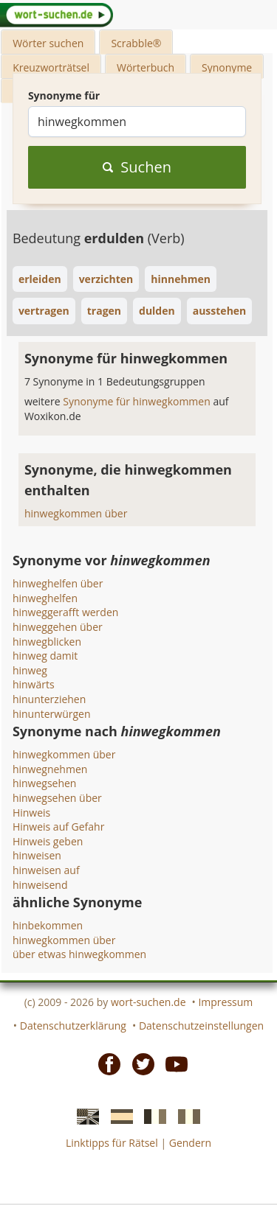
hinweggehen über (58, 627)
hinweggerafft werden (65, 612)
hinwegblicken (47, 642)
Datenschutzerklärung (73, 1026)
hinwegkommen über (76, 513)
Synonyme (227, 67)
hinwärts (34, 684)
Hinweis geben (48, 841)
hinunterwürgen (52, 714)
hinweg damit (45, 656)
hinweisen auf (46, 870)
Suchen (137, 167)
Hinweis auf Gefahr (59, 827)
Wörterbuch (145, 67)
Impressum (225, 1002)
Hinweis (31, 813)
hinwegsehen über (57, 798)
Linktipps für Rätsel (112, 1143)
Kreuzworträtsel (51, 67)
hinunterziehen (49, 699)
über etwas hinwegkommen (79, 954)
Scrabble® (136, 43)
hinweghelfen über (58, 583)
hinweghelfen (45, 598)
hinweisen (37, 855)
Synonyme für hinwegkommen (138, 401)
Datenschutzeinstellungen (201, 1026)
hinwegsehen (45, 783)
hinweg (30, 670)
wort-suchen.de (148, 1002)
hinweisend (40, 885)
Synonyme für (64, 95)
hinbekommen (48, 925)
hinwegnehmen (50, 769)
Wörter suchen (48, 43)
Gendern (190, 1143)
